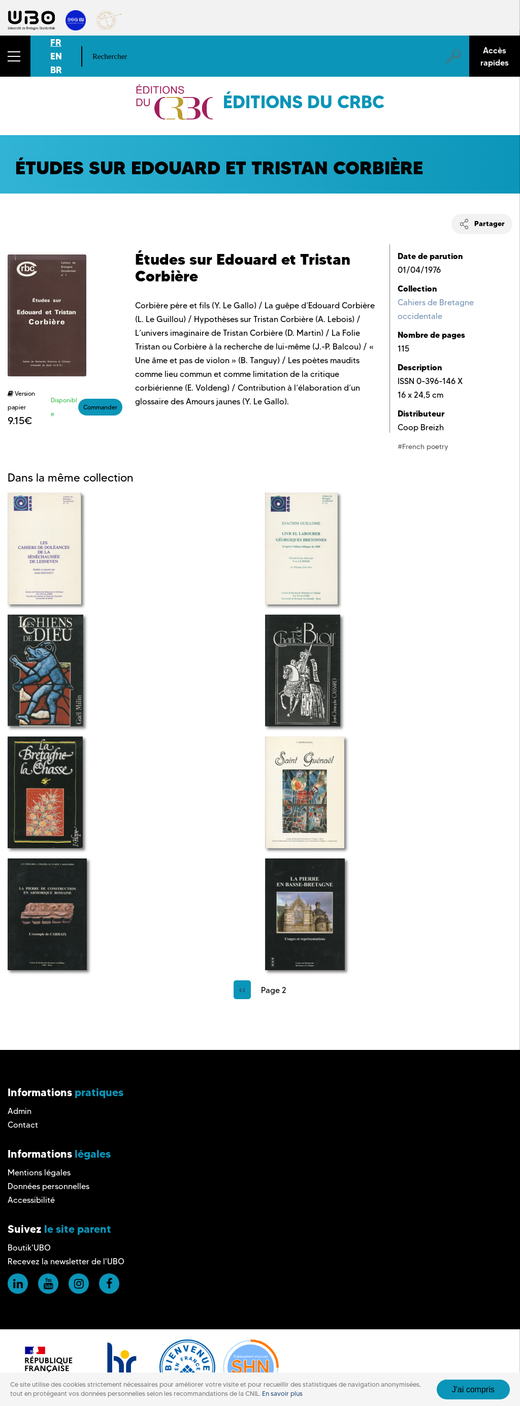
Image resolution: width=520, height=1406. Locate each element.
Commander (100, 407)
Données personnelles (48, 1186)
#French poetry (423, 446)
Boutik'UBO (29, 1248)
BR (56, 70)
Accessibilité (31, 1200)
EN (56, 56)
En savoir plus (282, 1393)
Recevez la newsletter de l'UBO (66, 1261)
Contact (23, 1125)
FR (55, 42)
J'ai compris (473, 1389)
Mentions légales (39, 1172)
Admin (19, 1111)
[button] (15, 56)
